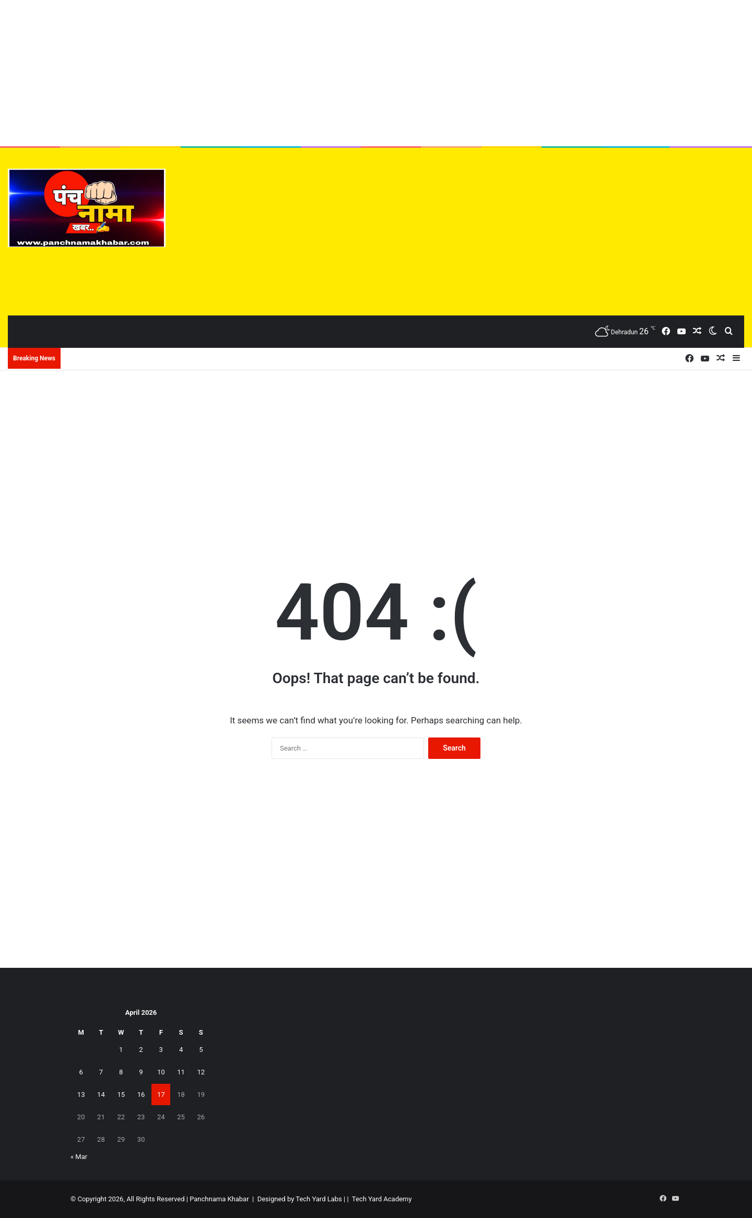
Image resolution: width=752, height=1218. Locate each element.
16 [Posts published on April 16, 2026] (141, 1094)
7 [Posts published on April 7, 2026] (101, 1072)
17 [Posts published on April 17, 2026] (161, 1094)
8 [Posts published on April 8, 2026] (121, 1072)
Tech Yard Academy (382, 1199)
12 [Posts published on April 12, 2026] (201, 1072)
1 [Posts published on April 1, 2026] (121, 1049)
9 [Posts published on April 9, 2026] (141, 1072)
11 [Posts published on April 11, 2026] (181, 1072)
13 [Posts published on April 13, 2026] (81, 1094)
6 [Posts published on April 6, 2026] (81, 1072)
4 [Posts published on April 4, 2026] (181, 1049)
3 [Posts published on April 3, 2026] (161, 1049)
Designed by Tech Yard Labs (299, 1199)
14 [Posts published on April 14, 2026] (101, 1094)
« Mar (78, 1157)
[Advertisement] (376, 73)
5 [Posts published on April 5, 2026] (201, 1049)
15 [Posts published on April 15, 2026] (121, 1094)
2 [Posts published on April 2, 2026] (141, 1049)
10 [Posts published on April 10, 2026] (161, 1072)
